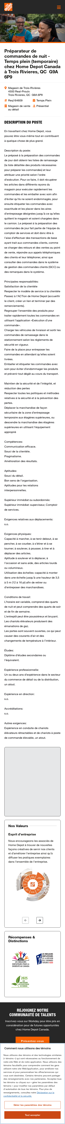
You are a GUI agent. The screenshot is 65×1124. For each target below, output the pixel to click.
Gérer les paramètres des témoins (33, 1105)
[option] (32, 867)
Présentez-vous (32, 1041)
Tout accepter (32, 1115)
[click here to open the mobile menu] (59, 7)
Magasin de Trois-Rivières (24, 87)
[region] (32, 1083)
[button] (25, 920)
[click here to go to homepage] (8, 7)
